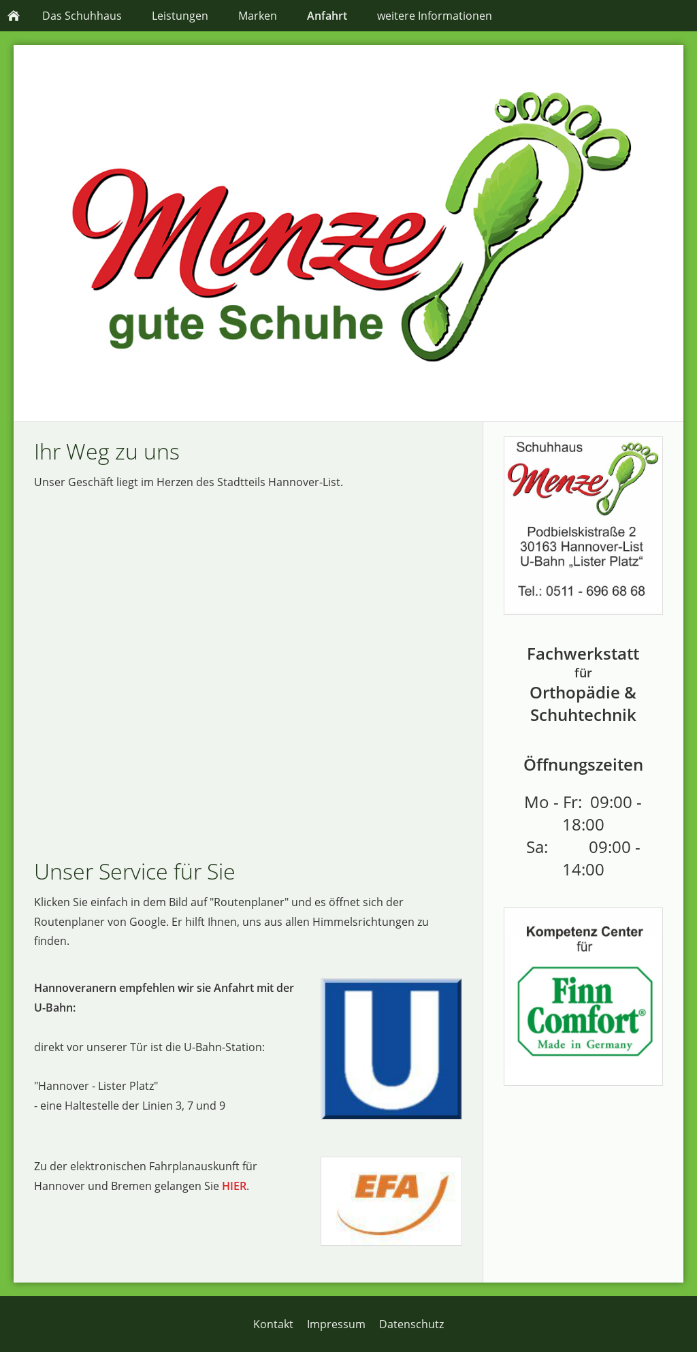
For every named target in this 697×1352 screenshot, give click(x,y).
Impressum (336, 1324)
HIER (234, 1185)
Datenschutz (411, 1324)
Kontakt (273, 1324)
